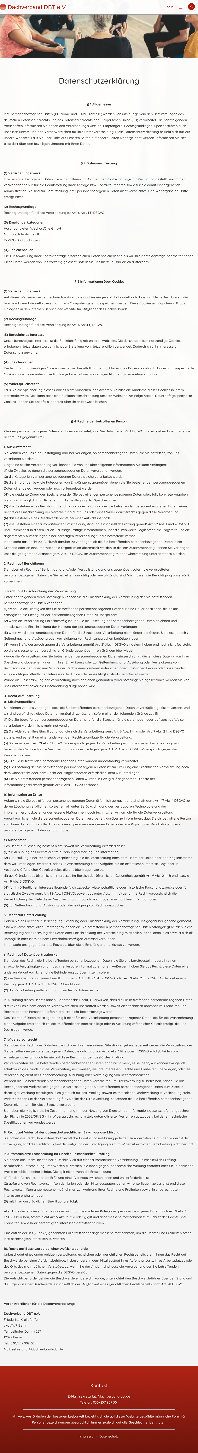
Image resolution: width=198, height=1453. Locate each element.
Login (169, 7)
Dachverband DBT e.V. (37, 7)
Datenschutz (109, 1436)
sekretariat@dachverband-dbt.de (104, 1396)
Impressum (88, 1436)
